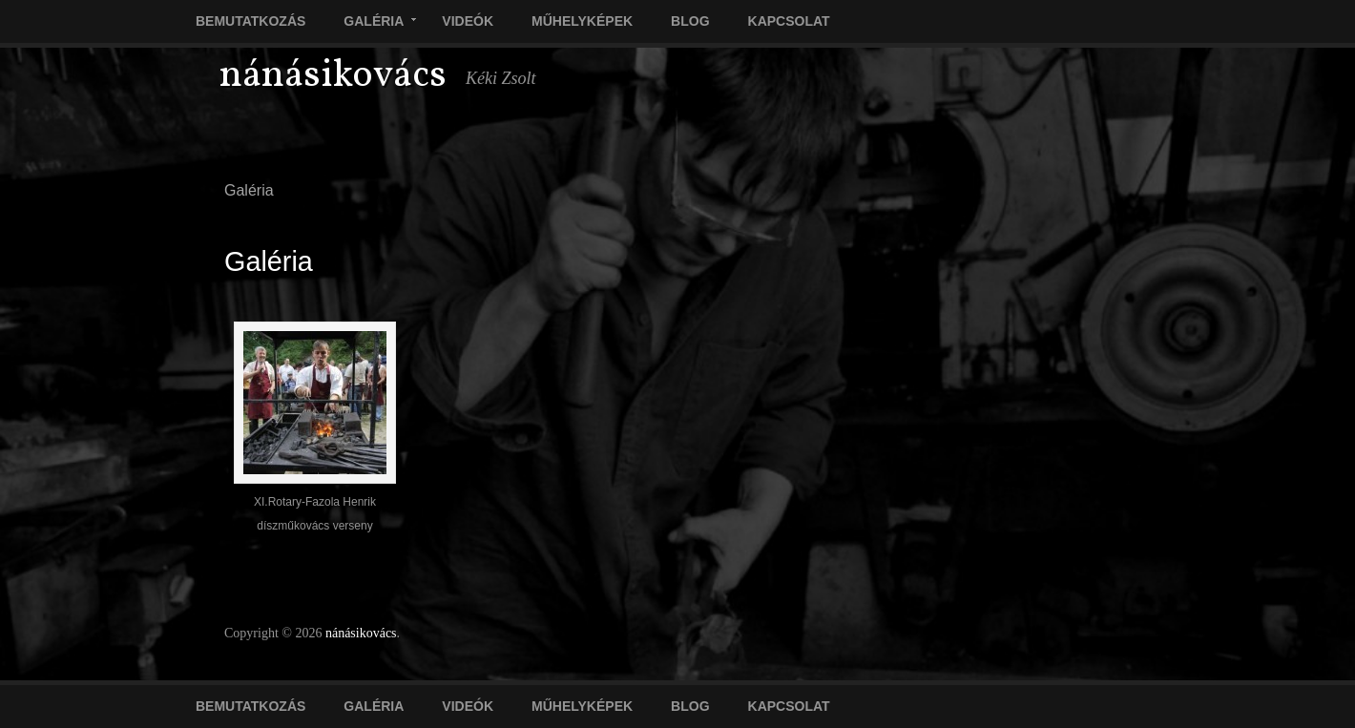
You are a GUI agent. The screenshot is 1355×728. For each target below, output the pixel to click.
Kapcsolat (789, 21)
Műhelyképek (582, 21)
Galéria (370, 22)
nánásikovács (333, 76)
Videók (467, 21)
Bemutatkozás (250, 21)
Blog (690, 21)
